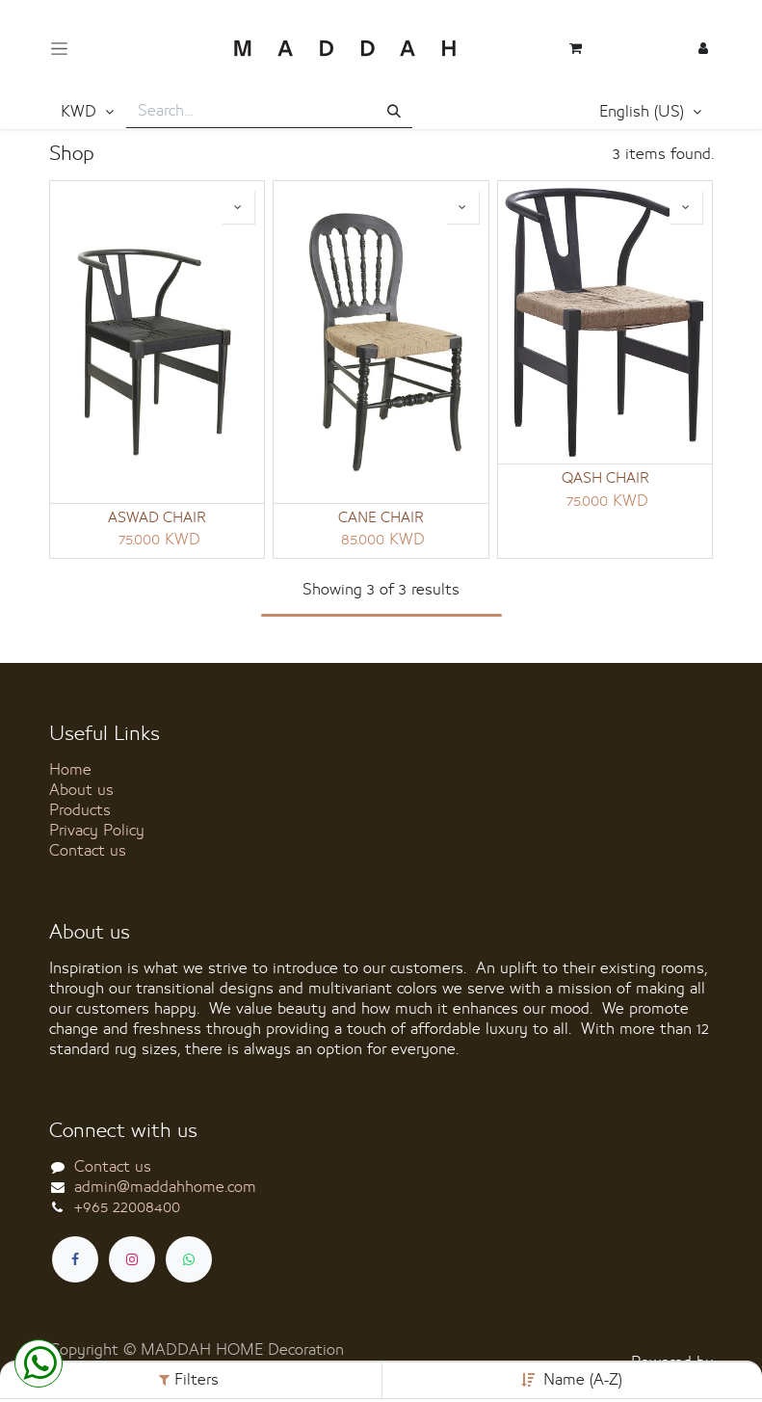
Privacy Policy (97, 830)
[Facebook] (75, 1259)
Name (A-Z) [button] (582, 1380)
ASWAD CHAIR (157, 518)
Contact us (87, 851)
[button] (650, 112)
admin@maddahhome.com (165, 1187)
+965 (127, 1207)
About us (81, 790)
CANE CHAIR (381, 518)
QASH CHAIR (605, 479)
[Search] (394, 112)
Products (80, 810)
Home (70, 770)
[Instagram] (132, 1259)
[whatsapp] (189, 1259)
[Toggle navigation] (59, 48)
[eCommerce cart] (575, 48)
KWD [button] (81, 112)
